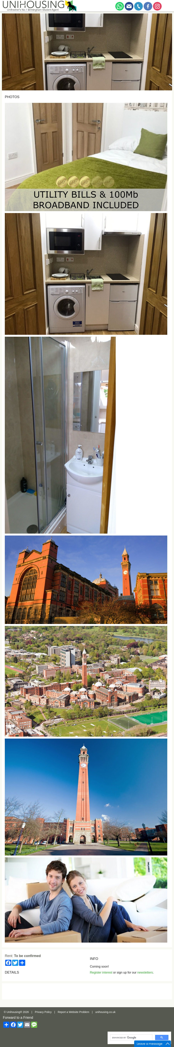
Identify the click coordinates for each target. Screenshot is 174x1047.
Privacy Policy (43, 1012)
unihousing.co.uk (105, 1012)
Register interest (101, 972)
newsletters (145, 972)
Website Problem (79, 1012)
